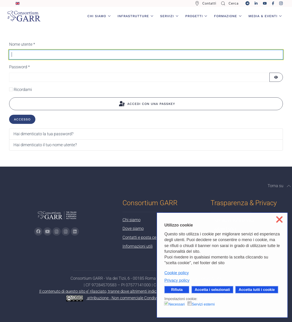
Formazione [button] (228, 16)
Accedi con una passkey (146, 104)
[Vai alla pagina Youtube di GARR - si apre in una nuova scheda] (47, 231)
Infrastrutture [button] (135, 16)
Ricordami (23, 89)
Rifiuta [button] (176, 289)
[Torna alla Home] (24, 16)
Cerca (230, 3)
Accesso (22, 119)
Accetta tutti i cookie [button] (257, 289)
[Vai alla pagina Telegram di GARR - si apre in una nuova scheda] (66, 231)
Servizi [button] (169, 16)
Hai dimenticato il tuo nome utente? (45, 144)
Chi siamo (132, 219)
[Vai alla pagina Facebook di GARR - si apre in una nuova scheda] (38, 231)
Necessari (176, 304)
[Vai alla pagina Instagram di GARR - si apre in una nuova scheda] (56, 231)
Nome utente (22, 44)
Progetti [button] (196, 16)
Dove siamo (133, 228)
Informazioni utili (138, 246)
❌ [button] (279, 219)
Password (19, 66)
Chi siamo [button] (99, 16)
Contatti (205, 3)
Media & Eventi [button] (265, 16)
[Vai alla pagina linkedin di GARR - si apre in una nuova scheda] (75, 231)
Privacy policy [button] (176, 280)
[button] (289, 186)
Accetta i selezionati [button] (212, 289)
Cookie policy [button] (176, 273)
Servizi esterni (203, 304)
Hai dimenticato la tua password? (43, 133)
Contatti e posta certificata (146, 237)
